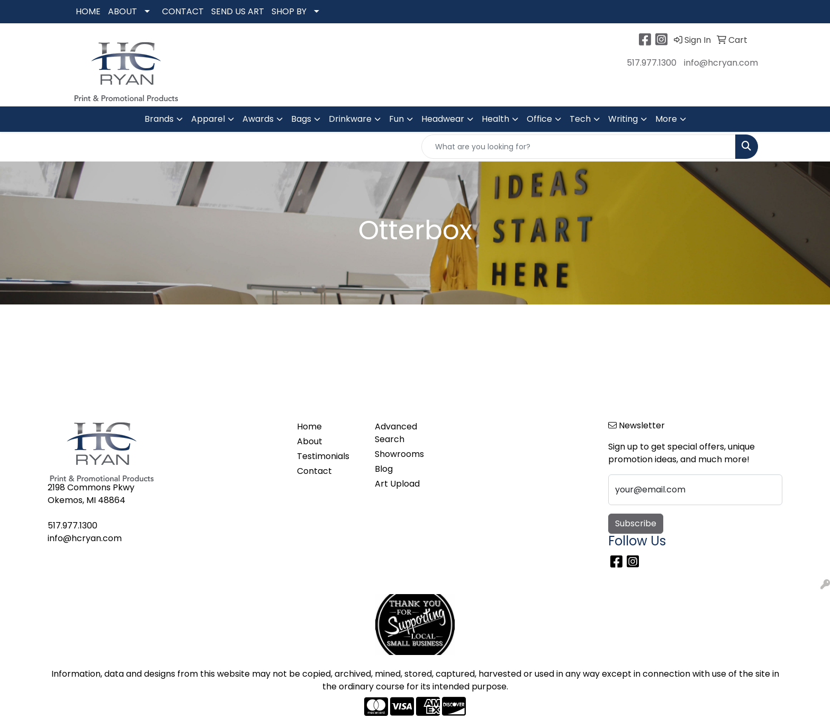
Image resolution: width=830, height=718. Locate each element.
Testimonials (323, 456)
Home (309, 426)
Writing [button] (623, 119)
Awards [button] (258, 119)
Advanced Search (396, 432)
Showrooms (399, 454)
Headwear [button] (442, 119)
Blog (384, 469)
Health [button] (495, 119)
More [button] (666, 119)
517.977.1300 (651, 63)
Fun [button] (396, 119)
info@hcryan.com (721, 63)
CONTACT (183, 11)
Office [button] (539, 119)
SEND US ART (237, 11)
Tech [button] (580, 119)
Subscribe (635, 523)
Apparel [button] (208, 119)
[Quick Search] (578, 146)
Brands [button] (159, 119)
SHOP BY (289, 11)
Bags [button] (301, 119)
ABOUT (122, 11)
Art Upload (397, 484)
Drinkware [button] (350, 119)
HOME (88, 11)
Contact (314, 471)
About (309, 441)
